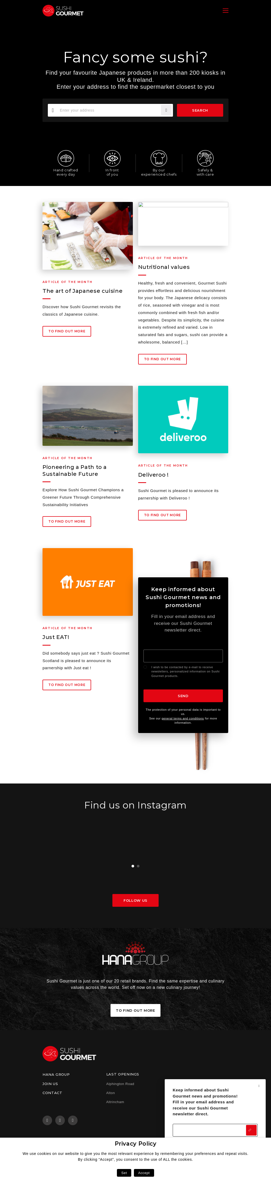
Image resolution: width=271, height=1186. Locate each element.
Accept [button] (144, 1173)
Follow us (135, 900)
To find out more (66, 333)
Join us (50, 1084)
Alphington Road (120, 1084)
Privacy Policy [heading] (135, 1143)
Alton (110, 1093)
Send (183, 696)
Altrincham (115, 1102)
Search (200, 110)
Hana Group (56, 1074)
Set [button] (124, 1173)
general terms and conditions (183, 718)
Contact (52, 1093)
